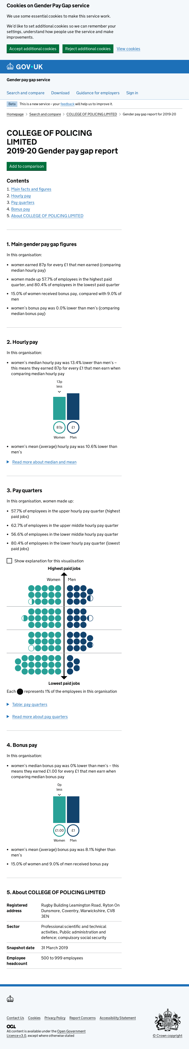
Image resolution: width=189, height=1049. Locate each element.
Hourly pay (21, 195)
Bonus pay (20, 209)
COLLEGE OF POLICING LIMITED (91, 114)
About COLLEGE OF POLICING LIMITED (47, 215)
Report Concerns (82, 1018)
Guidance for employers (98, 92)
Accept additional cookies (32, 48)
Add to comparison (27, 166)
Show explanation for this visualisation (49, 560)
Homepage (15, 114)
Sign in (132, 92)
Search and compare (25, 92)
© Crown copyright (167, 1035)
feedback (67, 104)
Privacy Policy (54, 1018)
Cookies (34, 1018)
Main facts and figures (31, 189)
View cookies (128, 49)
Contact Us (15, 1018)
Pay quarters (22, 202)
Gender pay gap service (28, 79)
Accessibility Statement (118, 1018)
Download (60, 92)
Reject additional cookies (88, 48)
